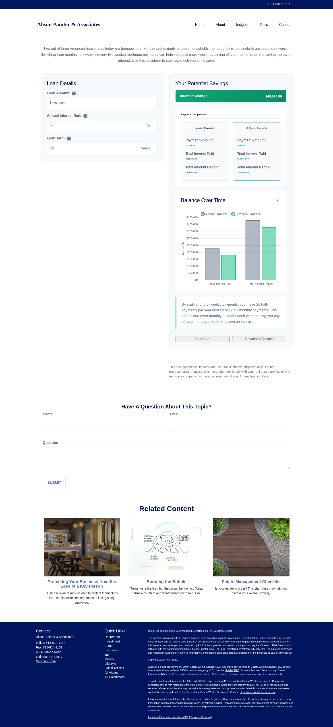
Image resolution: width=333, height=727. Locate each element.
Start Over (202, 339)
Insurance (111, 650)
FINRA (229, 670)
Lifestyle (110, 663)
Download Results (259, 339)
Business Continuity (201, 717)
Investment (112, 641)
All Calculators (114, 677)
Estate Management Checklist (251, 581)
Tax (107, 655)
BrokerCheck (225, 631)
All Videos (111, 672)
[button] (220, 24)
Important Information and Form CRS (168, 717)
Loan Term (59, 138)
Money (109, 659)
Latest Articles (114, 668)
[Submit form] (54, 483)
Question (50, 443)
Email (175, 414)
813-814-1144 (278, 4)
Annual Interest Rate (67, 116)
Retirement (112, 637)
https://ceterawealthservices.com (257, 692)
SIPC (236, 670)
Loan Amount (61, 93)
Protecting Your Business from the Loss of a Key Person (82, 584)
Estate (109, 646)
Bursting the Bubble (166, 581)
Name (48, 414)
